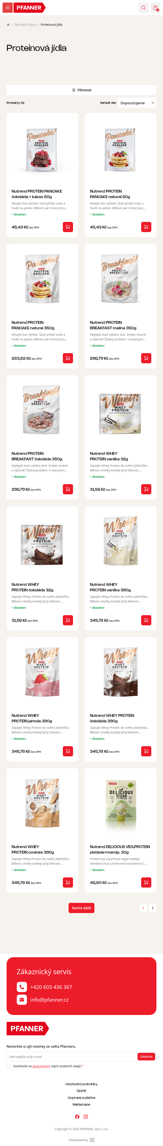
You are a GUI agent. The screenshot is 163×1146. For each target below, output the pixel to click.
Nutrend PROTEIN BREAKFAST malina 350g (113, 325)
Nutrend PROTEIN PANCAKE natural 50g (110, 194)
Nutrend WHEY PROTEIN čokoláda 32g (32, 587)
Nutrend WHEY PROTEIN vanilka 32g (109, 456)
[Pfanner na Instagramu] (86, 1117)
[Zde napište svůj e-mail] (81, 1056)
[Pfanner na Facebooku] (77, 1117)
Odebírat (146, 1056)
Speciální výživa (25, 25)
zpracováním (41, 1066)
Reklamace (81, 1104)
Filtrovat (81, 90)
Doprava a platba (81, 1097)
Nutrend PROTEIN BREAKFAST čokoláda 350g (37, 456)
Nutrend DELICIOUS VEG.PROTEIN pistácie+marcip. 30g (120, 849)
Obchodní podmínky (81, 1084)
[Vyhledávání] (143, 8)
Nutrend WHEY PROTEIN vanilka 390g (110, 587)
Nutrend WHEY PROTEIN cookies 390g (33, 849)
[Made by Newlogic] (81, 1140)
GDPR (81, 1091)
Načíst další (81, 908)
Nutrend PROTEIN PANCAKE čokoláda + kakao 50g (37, 194)
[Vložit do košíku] (68, 227)
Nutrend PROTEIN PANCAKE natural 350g (33, 325)
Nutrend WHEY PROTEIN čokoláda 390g (112, 718)
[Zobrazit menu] (8, 8)
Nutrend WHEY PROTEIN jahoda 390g (32, 718)
